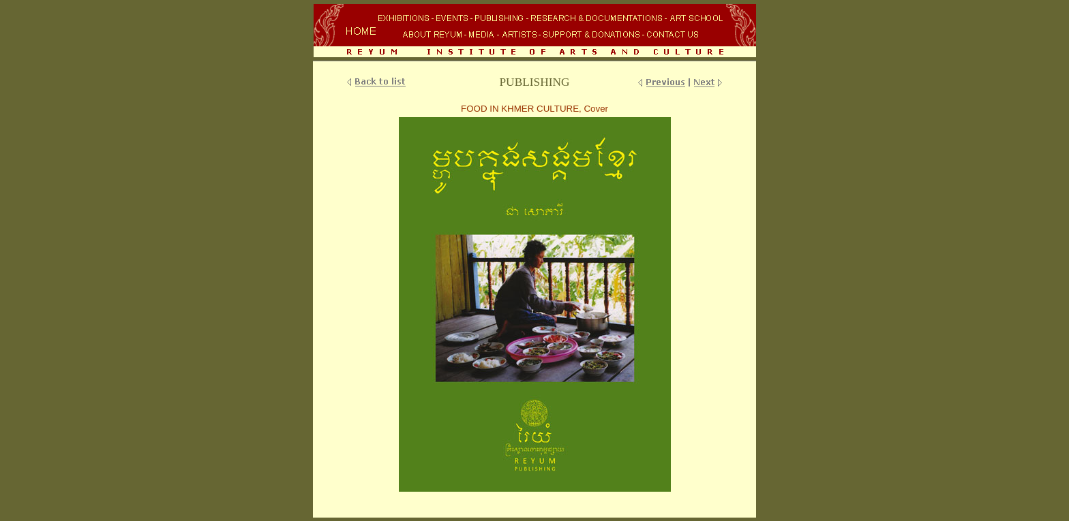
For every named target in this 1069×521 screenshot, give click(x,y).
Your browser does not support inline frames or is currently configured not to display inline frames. (534, 32)
